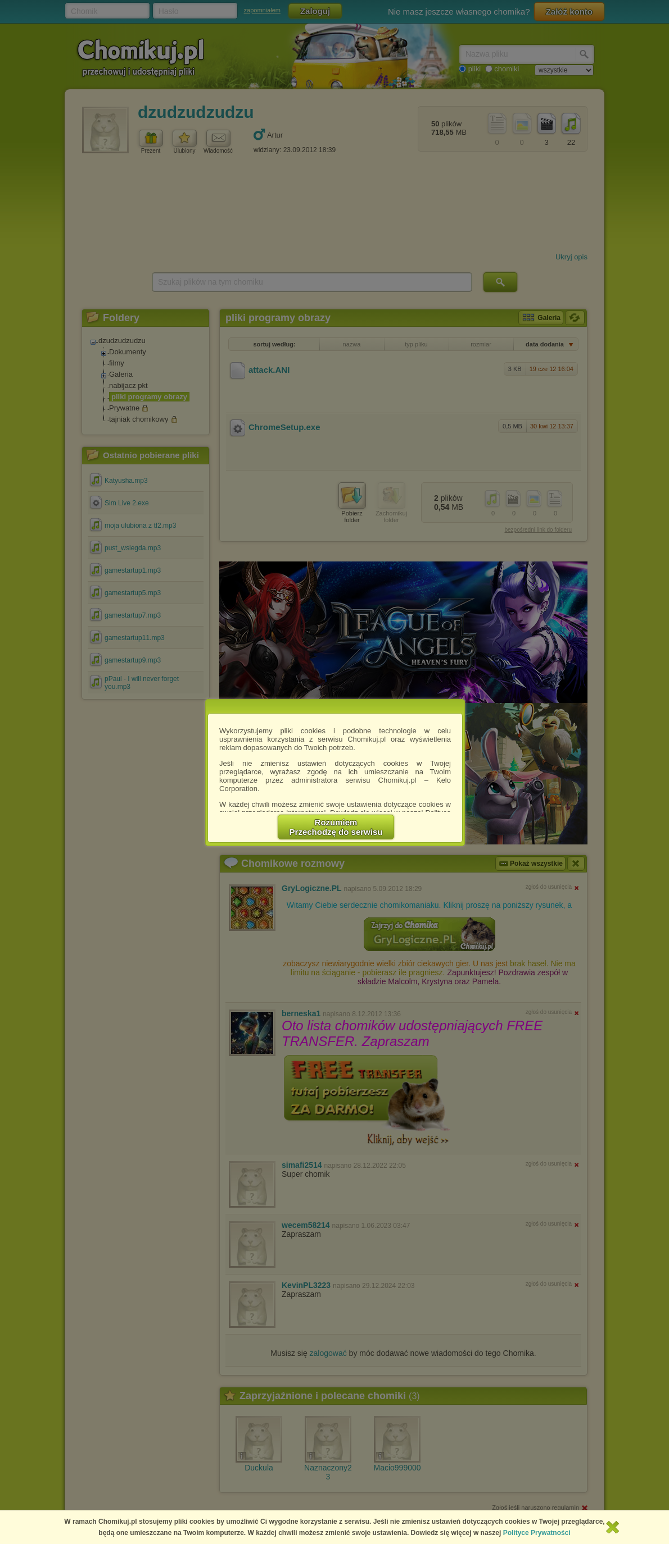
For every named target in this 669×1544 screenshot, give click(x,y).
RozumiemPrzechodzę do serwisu (336, 827)
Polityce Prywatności (537, 1533)
